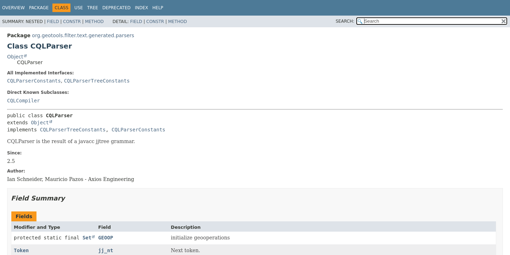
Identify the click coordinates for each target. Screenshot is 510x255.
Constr (72, 21)
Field (53, 21)
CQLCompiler (23, 100)
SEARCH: (345, 21)
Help (157, 7)
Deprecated (116, 7)
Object (15, 57)
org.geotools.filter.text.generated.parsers (83, 35)
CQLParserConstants (34, 81)
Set (87, 237)
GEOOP (105, 237)
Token (21, 250)
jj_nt (105, 250)
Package (39, 7)
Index (141, 7)
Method (94, 21)
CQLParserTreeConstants (97, 81)
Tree (92, 7)
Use (78, 7)
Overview (13, 7)
